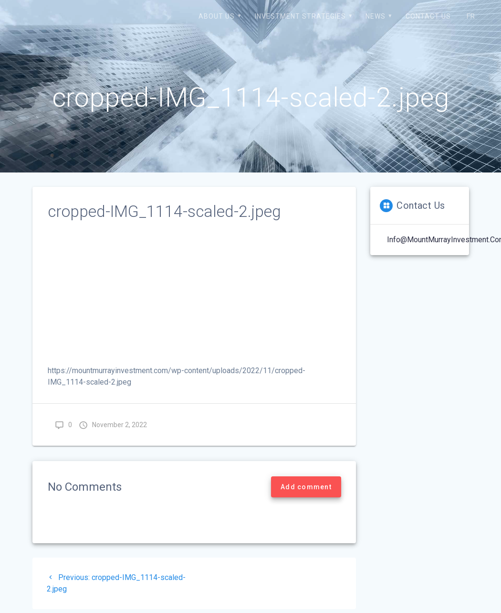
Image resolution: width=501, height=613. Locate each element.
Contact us (428, 16)
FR (471, 16)
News (375, 16)
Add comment (306, 487)
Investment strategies (300, 16)
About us (216, 16)
